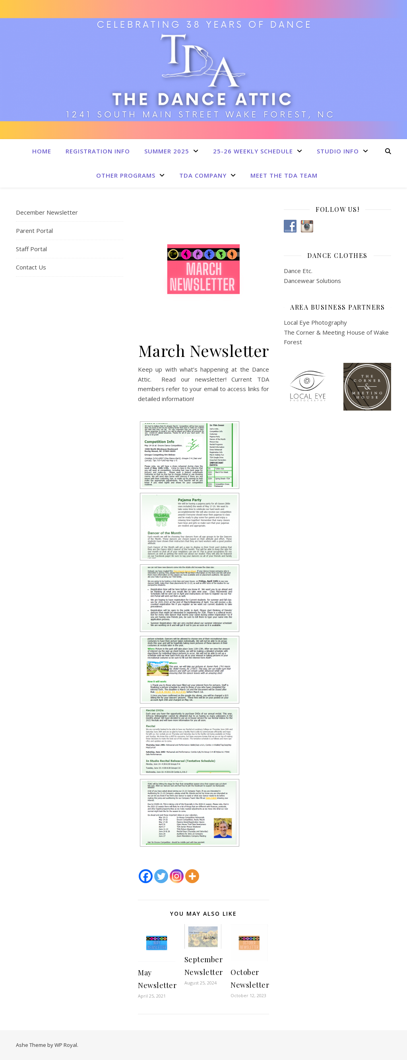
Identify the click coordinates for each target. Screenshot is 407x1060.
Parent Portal (34, 230)
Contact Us (31, 267)
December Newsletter (47, 212)
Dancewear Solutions (312, 281)
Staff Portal (31, 249)
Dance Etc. (298, 271)
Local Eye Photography (315, 322)
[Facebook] (146, 876)
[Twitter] (161, 876)
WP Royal (65, 1044)
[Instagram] (177, 876)
